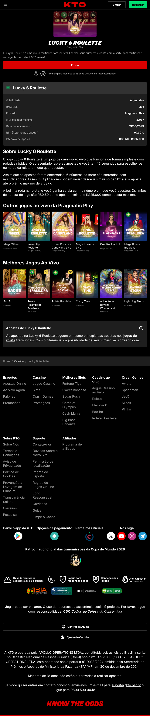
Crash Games (43, 396)
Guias (37, 510)
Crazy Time (83, 301)
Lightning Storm (134, 301)
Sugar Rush (71, 396)
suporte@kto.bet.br (126, 685)
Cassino (19, 361)
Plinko (126, 409)
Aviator (127, 383)
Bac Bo (7, 301)
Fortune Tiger (72, 383)
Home (6, 361)
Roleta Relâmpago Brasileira (35, 305)
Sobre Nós (11, 444)
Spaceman (130, 390)
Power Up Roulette (34, 245)
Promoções (11, 403)
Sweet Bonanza (74, 390)
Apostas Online (14, 383)
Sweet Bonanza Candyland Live (61, 245)
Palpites (9, 396)
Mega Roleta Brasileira (132, 245)
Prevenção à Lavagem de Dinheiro (12, 487)
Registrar (138, 4)
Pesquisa (10, 515)
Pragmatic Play (10, 248)
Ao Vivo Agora (14, 390)
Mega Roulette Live (85, 245)
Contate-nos (42, 444)
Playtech (104, 311)
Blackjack (99, 405)
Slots (36, 390)
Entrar (117, 4)
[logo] (75, 5)
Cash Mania (71, 413)
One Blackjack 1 (110, 244)
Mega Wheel (11, 244)
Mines (126, 403)
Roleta (97, 399)
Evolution (7, 305)
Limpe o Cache (44, 517)
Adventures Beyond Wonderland (107, 305)
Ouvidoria (40, 504)
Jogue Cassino (44, 383)
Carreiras (10, 508)
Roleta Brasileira (61, 301)
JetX (125, 396)
